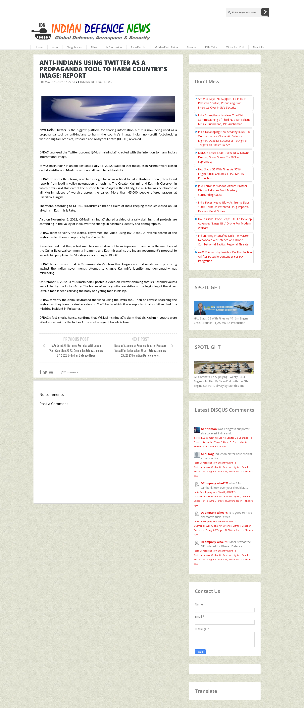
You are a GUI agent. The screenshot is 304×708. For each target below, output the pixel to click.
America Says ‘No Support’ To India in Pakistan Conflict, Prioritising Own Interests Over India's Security (222, 103)
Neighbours (74, 47)
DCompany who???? (214, 483)
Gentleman (209, 429)
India (55, 47)
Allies (94, 47)
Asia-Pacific (138, 47)
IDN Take (211, 47)
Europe (191, 47)
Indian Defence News (96, 82)
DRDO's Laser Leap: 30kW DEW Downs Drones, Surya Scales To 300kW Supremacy (223, 157)
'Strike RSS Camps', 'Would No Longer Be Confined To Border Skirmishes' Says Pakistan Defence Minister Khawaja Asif (223, 442)
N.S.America (114, 47)
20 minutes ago (217, 446)
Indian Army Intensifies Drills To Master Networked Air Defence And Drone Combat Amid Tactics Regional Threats (223, 240)
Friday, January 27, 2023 (57, 82)
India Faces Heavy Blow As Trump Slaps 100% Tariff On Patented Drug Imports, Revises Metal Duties (224, 207)
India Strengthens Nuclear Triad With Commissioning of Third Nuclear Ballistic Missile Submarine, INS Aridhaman (224, 119)
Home (39, 47)
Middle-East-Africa (166, 47)
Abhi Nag (207, 454)
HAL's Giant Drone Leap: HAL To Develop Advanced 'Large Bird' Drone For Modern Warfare (225, 223)
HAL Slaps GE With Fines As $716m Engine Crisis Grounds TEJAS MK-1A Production (221, 173)
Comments (69, 372)
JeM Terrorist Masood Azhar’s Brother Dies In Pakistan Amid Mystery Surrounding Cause (222, 190)
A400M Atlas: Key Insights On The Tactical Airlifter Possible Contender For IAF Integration (225, 256)
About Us (259, 47)
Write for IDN (235, 47)
